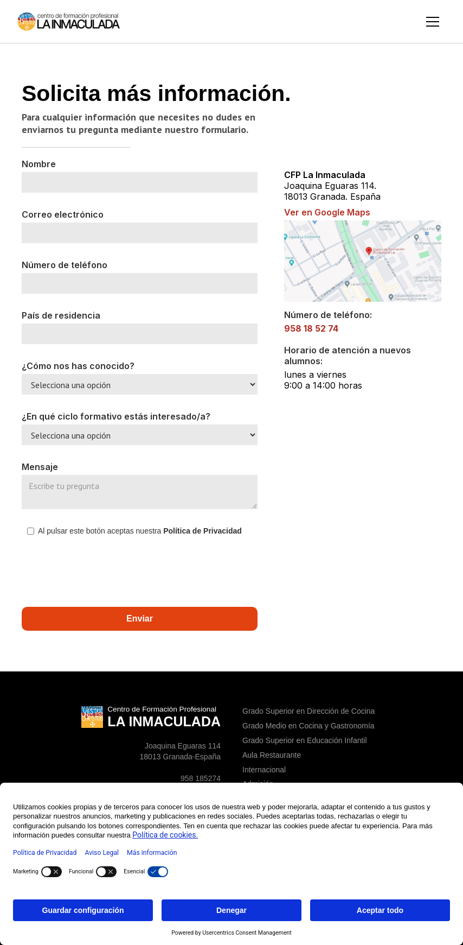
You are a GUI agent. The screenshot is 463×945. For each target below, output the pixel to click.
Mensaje (40, 466)
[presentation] (104, 570)
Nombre (39, 163)
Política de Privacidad (201, 531)
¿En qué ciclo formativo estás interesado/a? (116, 416)
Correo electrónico (63, 214)
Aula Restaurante (271, 755)
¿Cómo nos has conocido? (78, 365)
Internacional (264, 769)
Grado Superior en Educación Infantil (304, 740)
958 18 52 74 (311, 328)
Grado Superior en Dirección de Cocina (308, 711)
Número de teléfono (64, 264)
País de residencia (61, 315)
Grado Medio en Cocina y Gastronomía (308, 725)
